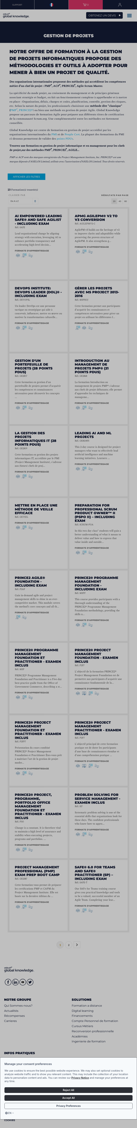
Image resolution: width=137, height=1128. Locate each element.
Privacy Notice (80, 1077)
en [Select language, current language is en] (9, 1112)
